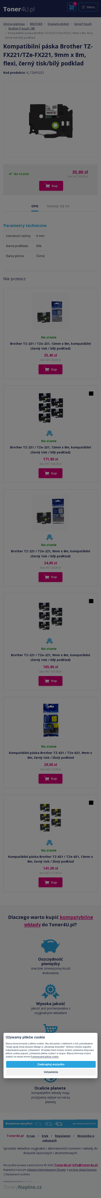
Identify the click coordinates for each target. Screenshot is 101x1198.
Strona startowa (14, 24)
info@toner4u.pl (85, 1165)
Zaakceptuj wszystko (50, 1064)
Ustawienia (51, 1072)
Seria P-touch (83, 24)
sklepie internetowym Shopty (46, 1170)
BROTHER (36, 24)
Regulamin (63, 1136)
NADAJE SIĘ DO (58, 206)
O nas (31, 1136)
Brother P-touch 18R (22, 28)
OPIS (34, 206)
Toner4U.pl (62, 1165)
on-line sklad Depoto (83, 1170)
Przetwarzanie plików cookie (45, 1057)
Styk (45, 1136)
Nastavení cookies (17, 1174)
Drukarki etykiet (58, 24)
